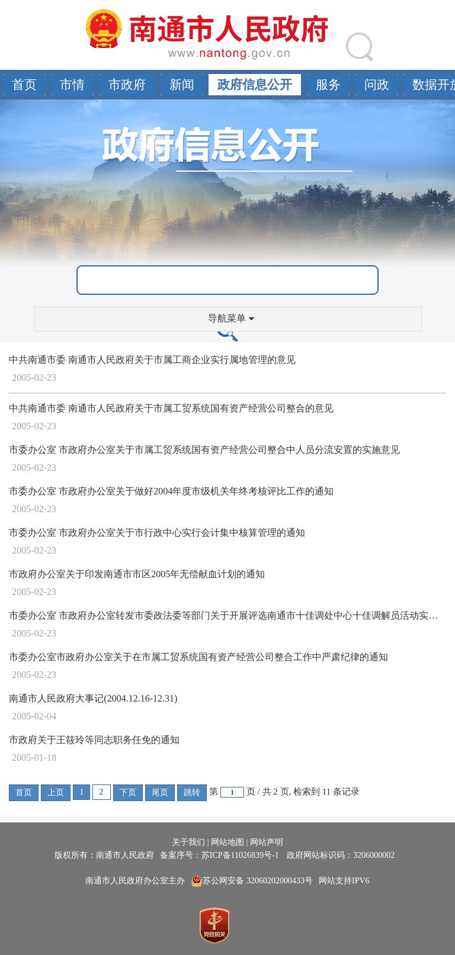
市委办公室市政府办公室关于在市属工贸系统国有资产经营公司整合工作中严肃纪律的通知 (198, 657)
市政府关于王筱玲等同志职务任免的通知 (94, 740)
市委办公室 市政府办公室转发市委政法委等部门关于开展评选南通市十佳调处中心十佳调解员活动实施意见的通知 (227, 615)
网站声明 (266, 842)
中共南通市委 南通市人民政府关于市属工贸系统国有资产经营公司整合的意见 (171, 408)
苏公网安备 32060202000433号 (252, 881)
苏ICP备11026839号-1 (241, 855)
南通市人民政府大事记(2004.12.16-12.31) (93, 698)
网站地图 (227, 842)
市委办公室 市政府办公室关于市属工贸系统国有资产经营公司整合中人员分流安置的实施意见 (204, 450)
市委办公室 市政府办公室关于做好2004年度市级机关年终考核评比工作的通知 (171, 491)
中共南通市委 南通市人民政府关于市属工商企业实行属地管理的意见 (152, 360)
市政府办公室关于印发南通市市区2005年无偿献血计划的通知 (137, 574)
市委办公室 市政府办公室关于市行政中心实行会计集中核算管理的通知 (157, 533)
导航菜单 (231, 318)
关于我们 (188, 842)
